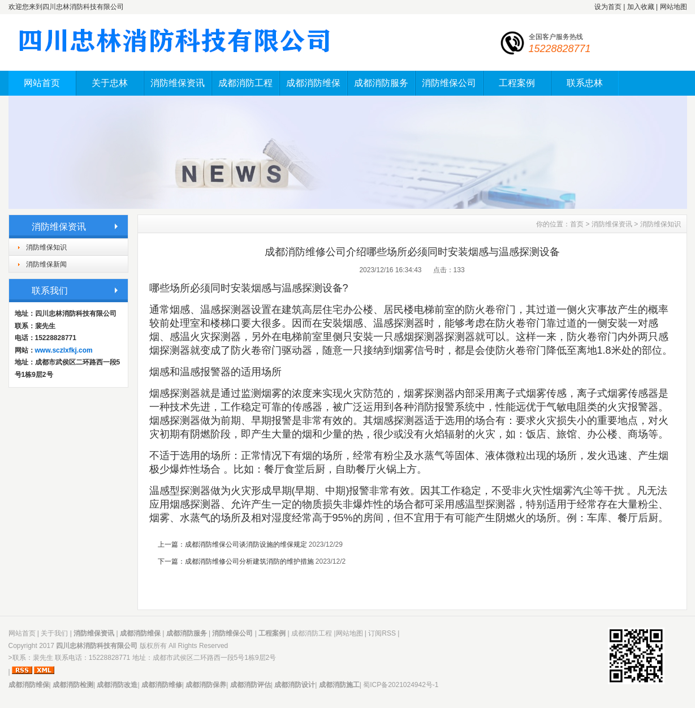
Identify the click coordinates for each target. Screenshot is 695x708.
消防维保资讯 (177, 83)
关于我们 (54, 633)
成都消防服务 (381, 83)
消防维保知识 (46, 247)
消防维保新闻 (46, 264)
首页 (577, 224)
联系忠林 (585, 83)
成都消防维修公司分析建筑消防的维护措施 (249, 561)
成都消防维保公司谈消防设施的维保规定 (246, 544)
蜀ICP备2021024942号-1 (400, 685)
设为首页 (607, 7)
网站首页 (42, 83)
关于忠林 (110, 83)
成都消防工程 (245, 83)
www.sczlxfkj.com (64, 350)
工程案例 (517, 83)
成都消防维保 (313, 83)
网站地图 (673, 7)
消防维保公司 (449, 83)
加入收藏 (640, 7)
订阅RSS (382, 633)
